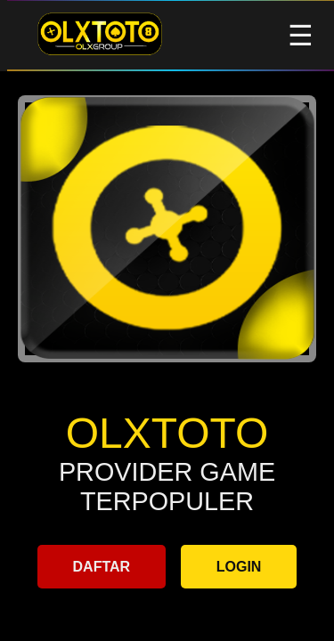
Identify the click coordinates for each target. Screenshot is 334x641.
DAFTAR (102, 566)
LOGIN (239, 566)
